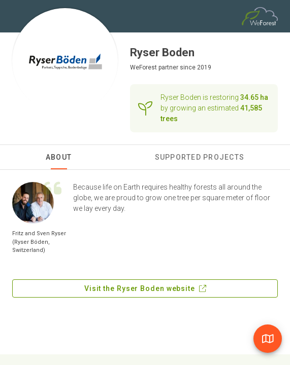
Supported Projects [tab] (200, 157)
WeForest (143, 67)
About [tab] (59, 157)
